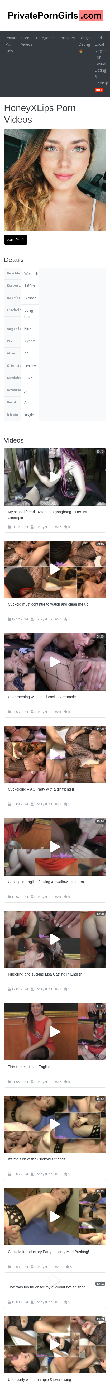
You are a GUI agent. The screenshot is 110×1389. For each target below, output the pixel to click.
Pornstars (66, 37)
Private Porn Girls (11, 44)
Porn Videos (26, 41)
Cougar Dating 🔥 (85, 44)
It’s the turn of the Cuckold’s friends (36, 1159)
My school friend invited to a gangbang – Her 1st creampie (47, 515)
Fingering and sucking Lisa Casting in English (45, 974)
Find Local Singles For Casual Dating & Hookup (101, 63)
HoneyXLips (43, 527)
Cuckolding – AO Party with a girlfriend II (41, 789)
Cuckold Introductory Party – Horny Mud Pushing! (48, 1252)
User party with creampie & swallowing (39, 1379)
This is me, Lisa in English (29, 1067)
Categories (45, 37)
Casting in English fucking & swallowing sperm (46, 882)
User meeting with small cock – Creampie (42, 697)
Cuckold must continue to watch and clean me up (48, 604)
